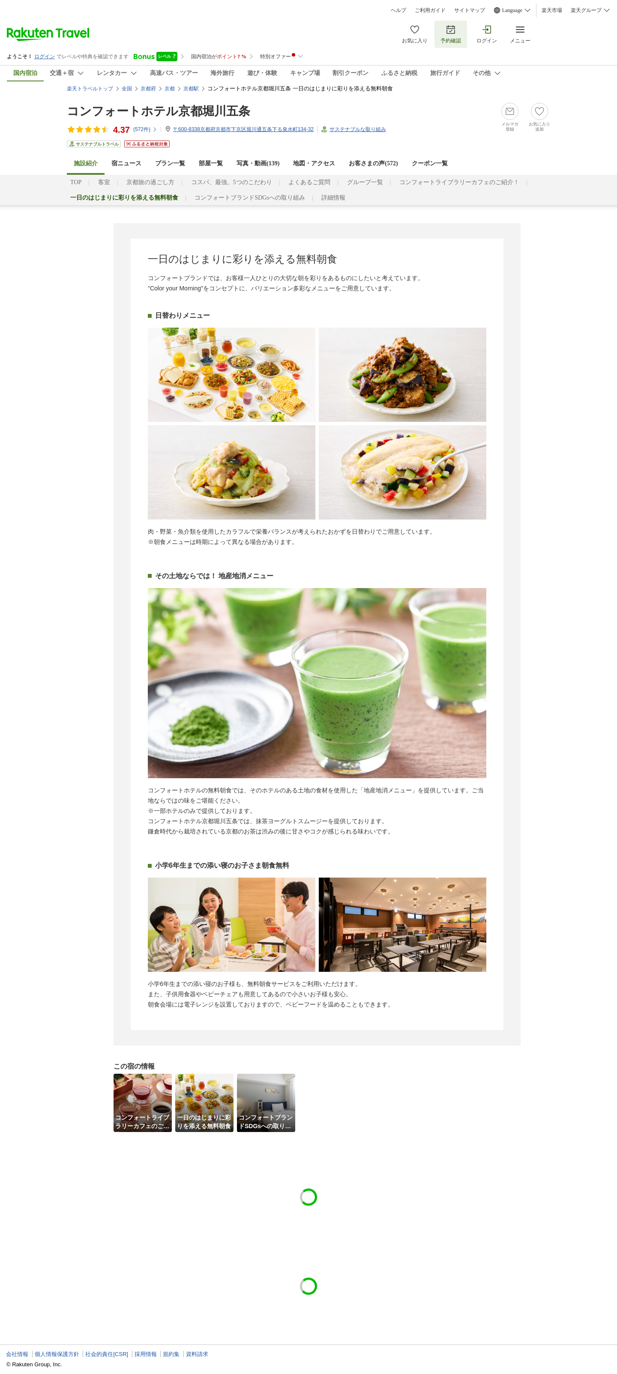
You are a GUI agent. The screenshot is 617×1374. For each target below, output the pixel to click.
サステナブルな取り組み (357, 129)
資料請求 (197, 1354)
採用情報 (146, 1354)
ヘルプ (398, 10)
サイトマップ (469, 10)
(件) (145, 129)
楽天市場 (552, 10)
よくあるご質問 (309, 182)
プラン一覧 (170, 163)
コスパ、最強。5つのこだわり (231, 182)
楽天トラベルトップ (90, 89)
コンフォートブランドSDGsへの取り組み (250, 197)
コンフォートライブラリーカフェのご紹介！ (459, 182)
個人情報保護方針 (57, 1354)
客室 (104, 182)
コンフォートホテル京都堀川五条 (158, 111)
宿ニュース (126, 163)
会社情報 (17, 1354)
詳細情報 (333, 197)
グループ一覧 (365, 182)
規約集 (171, 1354)
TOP (75, 182)
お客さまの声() (373, 163)
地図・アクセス (314, 163)
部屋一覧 (211, 163)
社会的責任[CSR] (106, 1354)
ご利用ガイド (430, 10)
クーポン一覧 (430, 163)
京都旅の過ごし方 (150, 182)
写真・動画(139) (258, 163)
